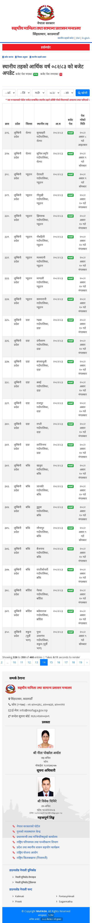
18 (73, 662)
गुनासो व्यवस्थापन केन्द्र (29, 831)
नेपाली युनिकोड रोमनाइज (25, 877)
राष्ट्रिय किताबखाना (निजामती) (32, 858)
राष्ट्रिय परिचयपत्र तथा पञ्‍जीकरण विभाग (37, 842)
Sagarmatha (65, 901)
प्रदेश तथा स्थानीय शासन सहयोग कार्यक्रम (38, 847)
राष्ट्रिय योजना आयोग (27, 852)
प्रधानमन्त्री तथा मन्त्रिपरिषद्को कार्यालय (37, 837)
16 (58, 662)
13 (36, 662)
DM (78, 38)
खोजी (82, 93)
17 (66, 662)
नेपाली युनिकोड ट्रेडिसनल (25, 882)
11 (21, 662)
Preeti (18, 901)
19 (80, 662)
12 (29, 662)
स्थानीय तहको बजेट (66, 38)
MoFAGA (41, 911)
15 (51, 662)
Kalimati (19, 896)
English (86, 38)
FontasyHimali (66, 896)
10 (14, 662)
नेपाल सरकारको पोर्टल (28, 826)
